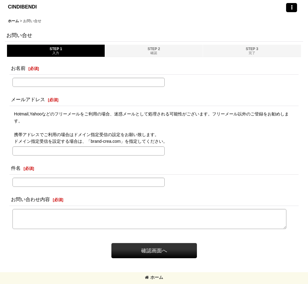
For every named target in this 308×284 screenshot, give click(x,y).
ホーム (154, 277)
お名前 (18, 68)
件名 (16, 168)
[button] (291, 7)
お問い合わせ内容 (30, 199)
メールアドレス (28, 99)
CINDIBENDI (22, 6)
